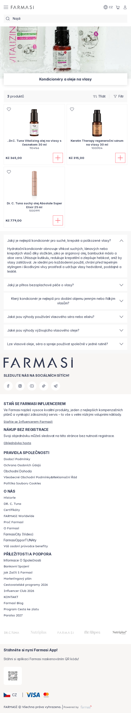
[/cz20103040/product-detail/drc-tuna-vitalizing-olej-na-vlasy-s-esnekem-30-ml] (34, 129)
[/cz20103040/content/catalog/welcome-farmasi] (26, 546)
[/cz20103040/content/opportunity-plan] (17, 579)
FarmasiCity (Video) (18, 534)
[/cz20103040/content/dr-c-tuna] (12, 504)
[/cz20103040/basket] (118, 7)
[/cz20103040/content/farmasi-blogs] (13, 603)
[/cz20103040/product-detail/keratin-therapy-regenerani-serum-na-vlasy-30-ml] (97, 129)
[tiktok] (43, 386)
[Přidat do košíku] (58, 158)
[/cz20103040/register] (28, 422)
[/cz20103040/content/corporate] (19, 516)
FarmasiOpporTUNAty (20, 540)
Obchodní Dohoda (18, 471)
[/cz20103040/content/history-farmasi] (9, 498)
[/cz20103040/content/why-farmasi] (13, 522)
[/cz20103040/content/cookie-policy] (22, 483)
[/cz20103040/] (22, 7)
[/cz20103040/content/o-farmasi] (11, 528)
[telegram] (55, 386)
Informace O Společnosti (22, 560)
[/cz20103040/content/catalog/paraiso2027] (13, 615)
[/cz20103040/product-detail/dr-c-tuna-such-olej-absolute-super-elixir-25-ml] (34, 192)
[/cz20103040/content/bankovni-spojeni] (16, 566)
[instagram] (20, 386)
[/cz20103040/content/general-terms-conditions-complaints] (40, 477)
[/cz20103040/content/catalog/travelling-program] (26, 585)
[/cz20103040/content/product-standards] (12, 510)
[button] (12, 695)
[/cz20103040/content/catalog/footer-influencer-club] (19, 591)
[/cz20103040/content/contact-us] (11, 597)
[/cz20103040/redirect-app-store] (13, 676)
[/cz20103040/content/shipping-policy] (17, 459)
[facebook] (8, 386)
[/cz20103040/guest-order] (17, 443)
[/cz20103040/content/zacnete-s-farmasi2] (18, 572)
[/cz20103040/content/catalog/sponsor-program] (21, 609)
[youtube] (31, 386)
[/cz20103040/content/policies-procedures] (22, 465)
